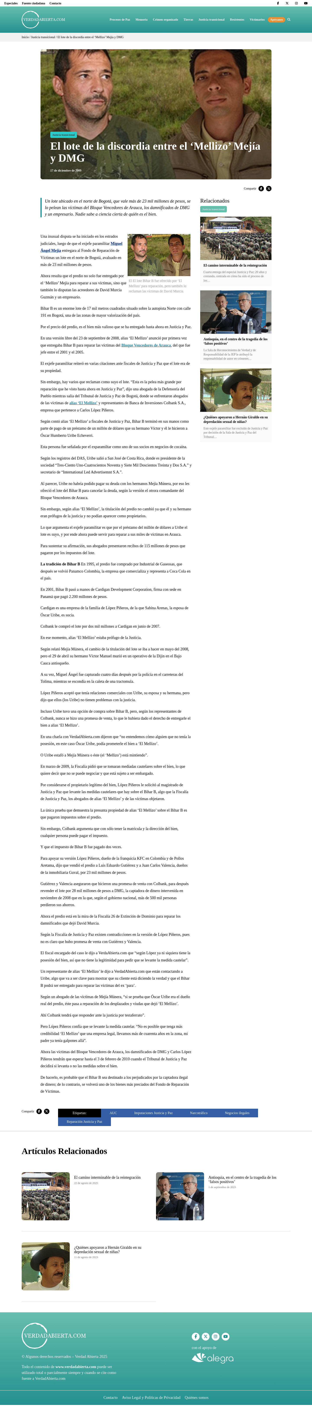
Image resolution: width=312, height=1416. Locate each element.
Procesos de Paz (120, 19)
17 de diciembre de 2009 (65, 170)
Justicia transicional (211, 19)
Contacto (55, 3)
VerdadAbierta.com (50, 1378)
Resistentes (237, 19)
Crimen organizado (165, 19)
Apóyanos (276, 19)
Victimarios (257, 19)
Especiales (11, 3)
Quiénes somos (197, 1397)
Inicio (25, 37)
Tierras (188, 19)
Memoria (142, 19)
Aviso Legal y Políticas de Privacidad (151, 1397)
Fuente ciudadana (33, 3)
